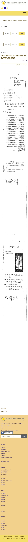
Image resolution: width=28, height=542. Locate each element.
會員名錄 (3, 497)
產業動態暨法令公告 (6, 472)
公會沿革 (3, 447)
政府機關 (3, 523)
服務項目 (3, 453)
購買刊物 (3, 499)
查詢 (22, 34)
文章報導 (3, 505)
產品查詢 (3, 516)
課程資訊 (3, 511)
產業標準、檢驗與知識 (6, 481)
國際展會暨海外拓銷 (6, 470)
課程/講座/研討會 (5, 461)
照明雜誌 (3, 493)
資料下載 (3, 485)
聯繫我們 (22, 537)
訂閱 (24, 436)
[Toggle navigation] (25, 13)
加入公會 (16, 537)
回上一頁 (25, 60)
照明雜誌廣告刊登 (8, 537)
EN (8, 8)
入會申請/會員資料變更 (6, 457)
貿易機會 (20, 20)
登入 (22, 44)
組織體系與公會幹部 (6, 451)
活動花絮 (3, 455)
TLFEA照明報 (4, 52)
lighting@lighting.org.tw (11, 430)
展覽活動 (25, 20)
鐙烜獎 (2, 527)
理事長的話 (3, 449)
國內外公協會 (4, 525)
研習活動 (15, 20)
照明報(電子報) (4, 495)
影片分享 (3, 483)
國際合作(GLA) (4, 474)
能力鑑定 (3, 530)
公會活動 (5, 20)
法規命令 (10, 20)
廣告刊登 (3, 501)
